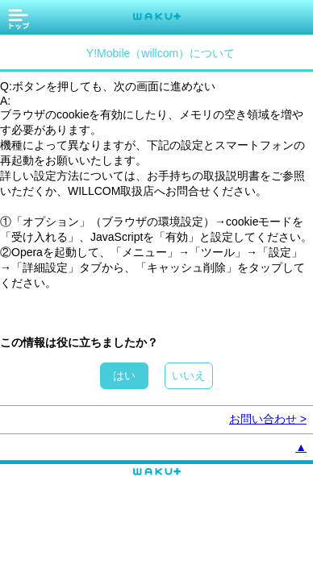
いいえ (189, 375)
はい (124, 375)
